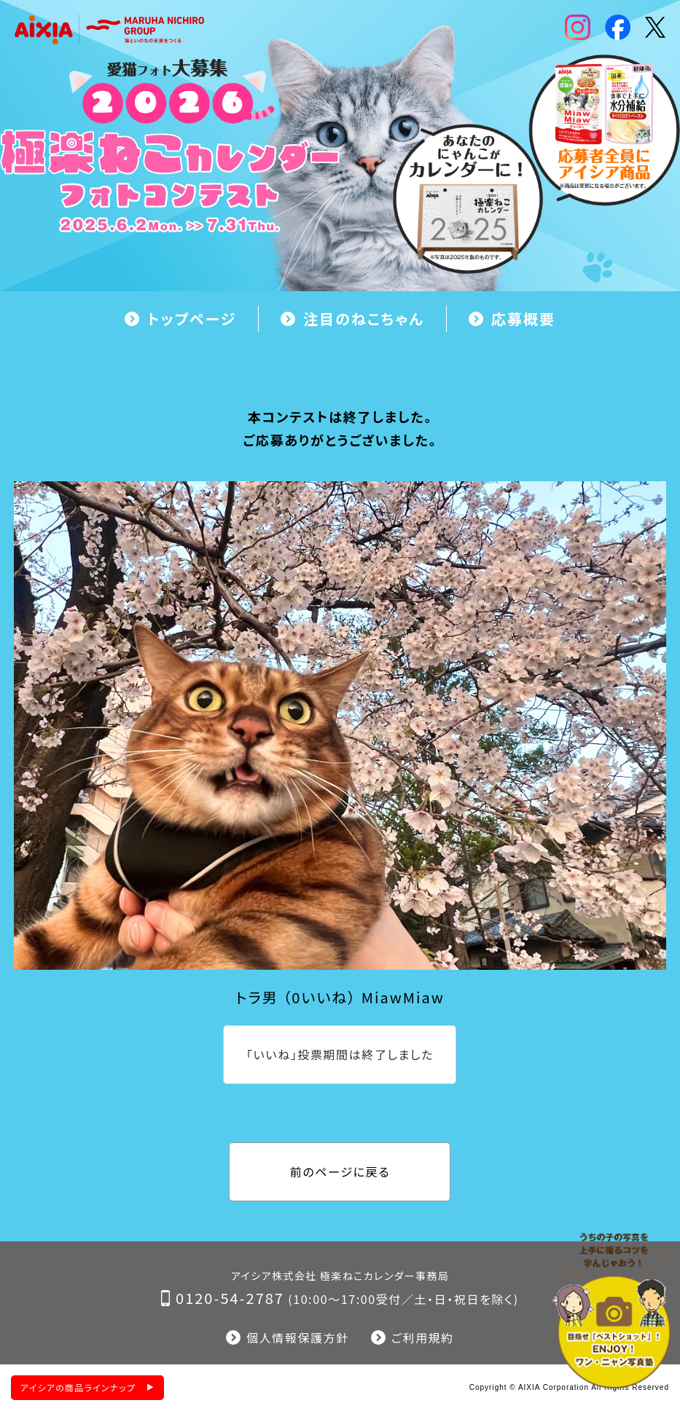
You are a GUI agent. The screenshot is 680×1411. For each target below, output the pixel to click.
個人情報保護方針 (297, 1337)
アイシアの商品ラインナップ (78, 1387)
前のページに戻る (340, 1171)
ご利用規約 (422, 1337)
